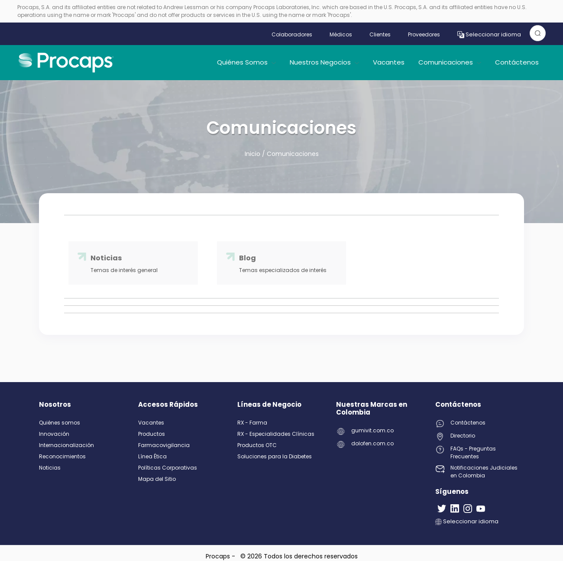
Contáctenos (517, 62)
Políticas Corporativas (167, 467)
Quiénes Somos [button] (246, 62)
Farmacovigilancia (164, 445)
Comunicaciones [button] (449, 62)
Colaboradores (292, 34)
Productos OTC (257, 445)
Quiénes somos (59, 422)
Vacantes (388, 62)
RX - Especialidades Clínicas (275, 434)
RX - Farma (252, 422)
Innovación (54, 434)
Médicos (341, 34)
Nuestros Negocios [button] (324, 62)
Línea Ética (152, 456)
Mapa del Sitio (157, 479)
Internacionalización (66, 445)
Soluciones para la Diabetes (274, 456)
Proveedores (424, 34)
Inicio (253, 153)
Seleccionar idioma (489, 34)
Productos (151, 434)
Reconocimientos (62, 456)
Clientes (380, 34)
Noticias (50, 467)
